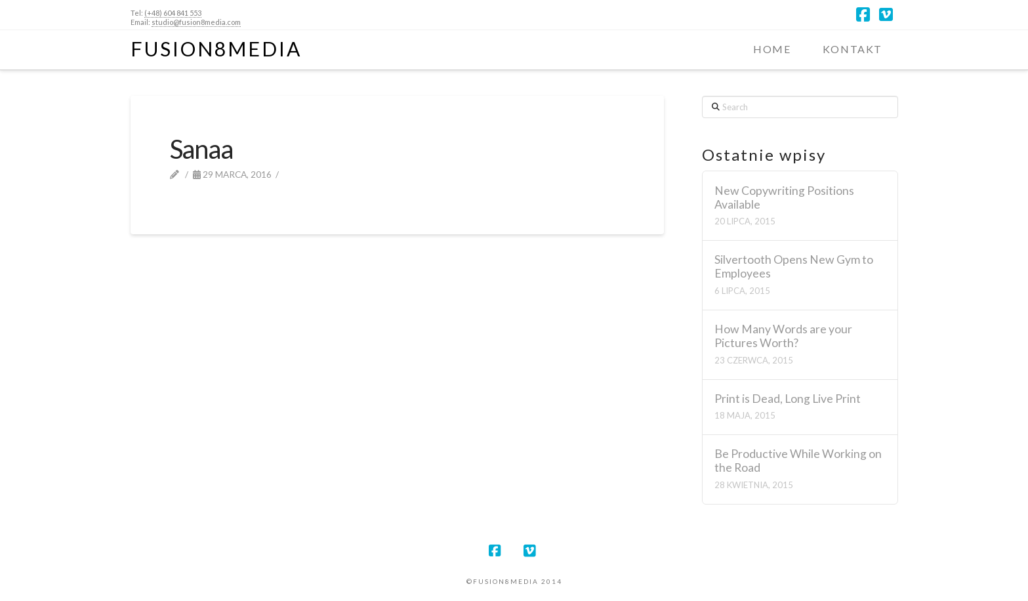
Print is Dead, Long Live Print (787, 398)
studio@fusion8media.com (196, 22)
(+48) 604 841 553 (172, 13)
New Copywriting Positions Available (784, 197)
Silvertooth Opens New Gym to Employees (793, 266)
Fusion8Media (216, 48)
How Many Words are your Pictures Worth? (783, 336)
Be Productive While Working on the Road (798, 460)
